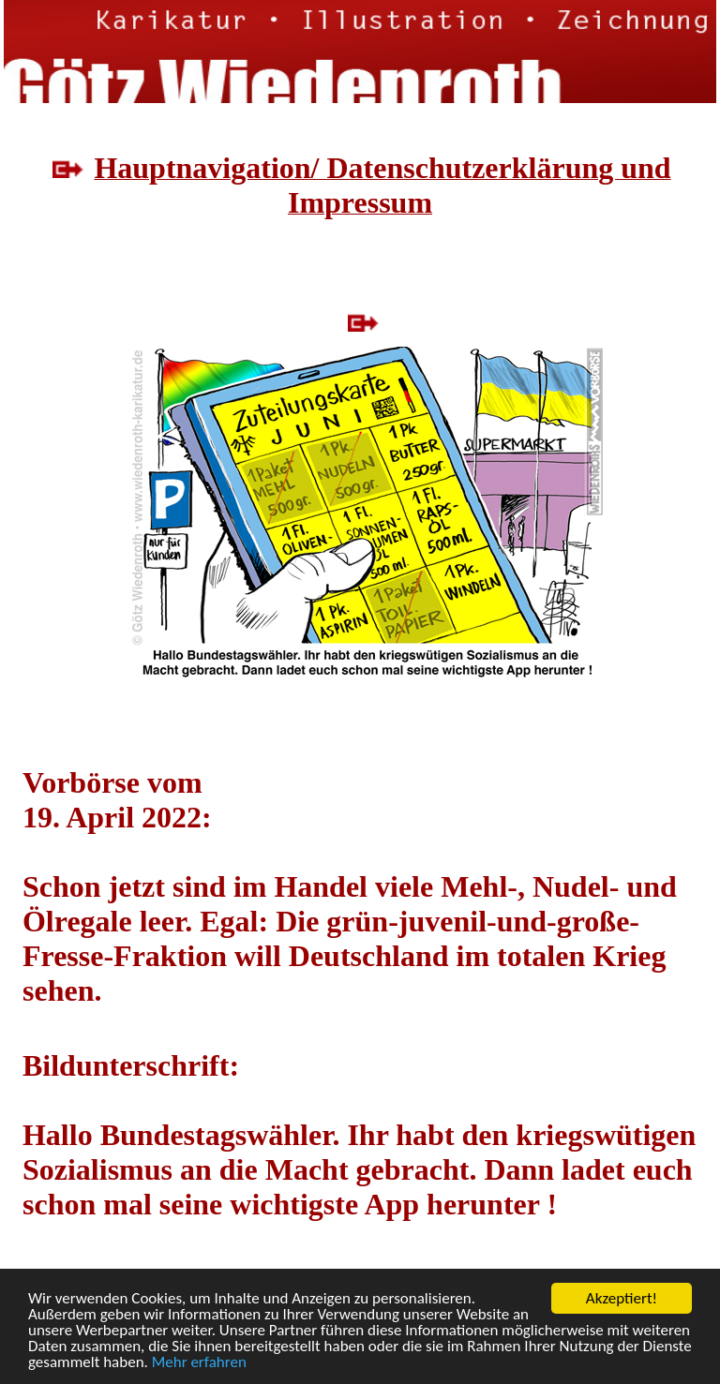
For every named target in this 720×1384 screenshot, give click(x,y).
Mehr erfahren (199, 1363)
